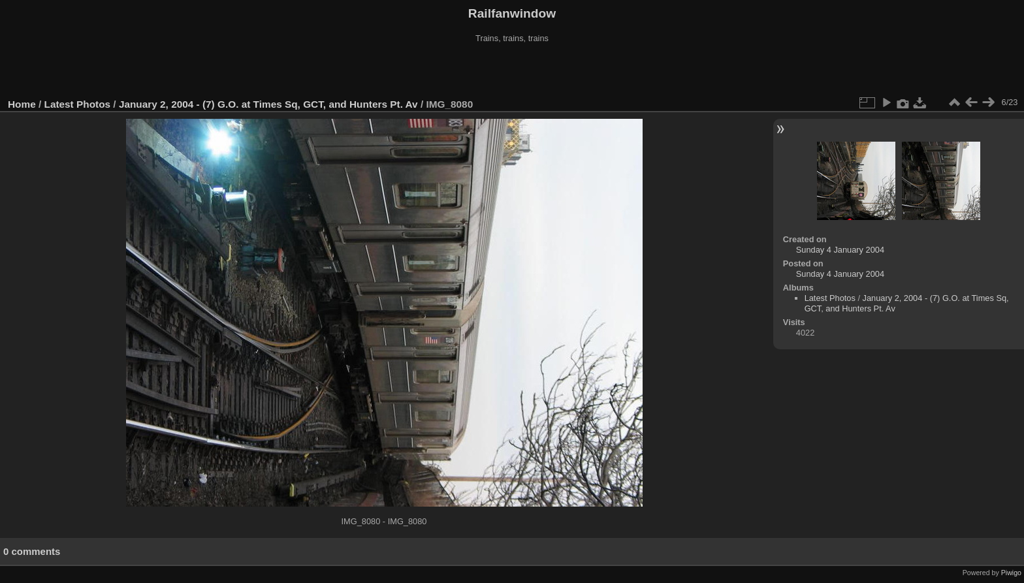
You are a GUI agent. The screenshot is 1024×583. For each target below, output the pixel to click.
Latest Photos (77, 104)
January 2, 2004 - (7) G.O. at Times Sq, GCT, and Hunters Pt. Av (268, 104)
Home (22, 104)
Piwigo (1011, 572)
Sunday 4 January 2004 (840, 250)
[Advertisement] (512, 71)
